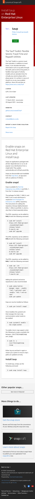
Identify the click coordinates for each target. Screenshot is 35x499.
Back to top (6, 467)
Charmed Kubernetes (15, 477)
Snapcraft (7, 482)
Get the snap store (11, 420)
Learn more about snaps (14, 447)
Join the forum (5, 480)
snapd (3, 482)
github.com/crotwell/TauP (14, 110)
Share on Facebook (29, 486)
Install (15, 41)
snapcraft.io (6, 456)
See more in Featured (17, 392)
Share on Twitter (25, 486)
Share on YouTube (32, 486)
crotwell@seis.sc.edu (12, 119)
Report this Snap (11, 127)
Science (14, 34)
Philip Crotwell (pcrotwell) (20, 32)
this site (14, 482)
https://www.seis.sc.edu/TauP (15, 84)
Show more (9, 132)
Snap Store (14, 175)
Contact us (4, 495)
